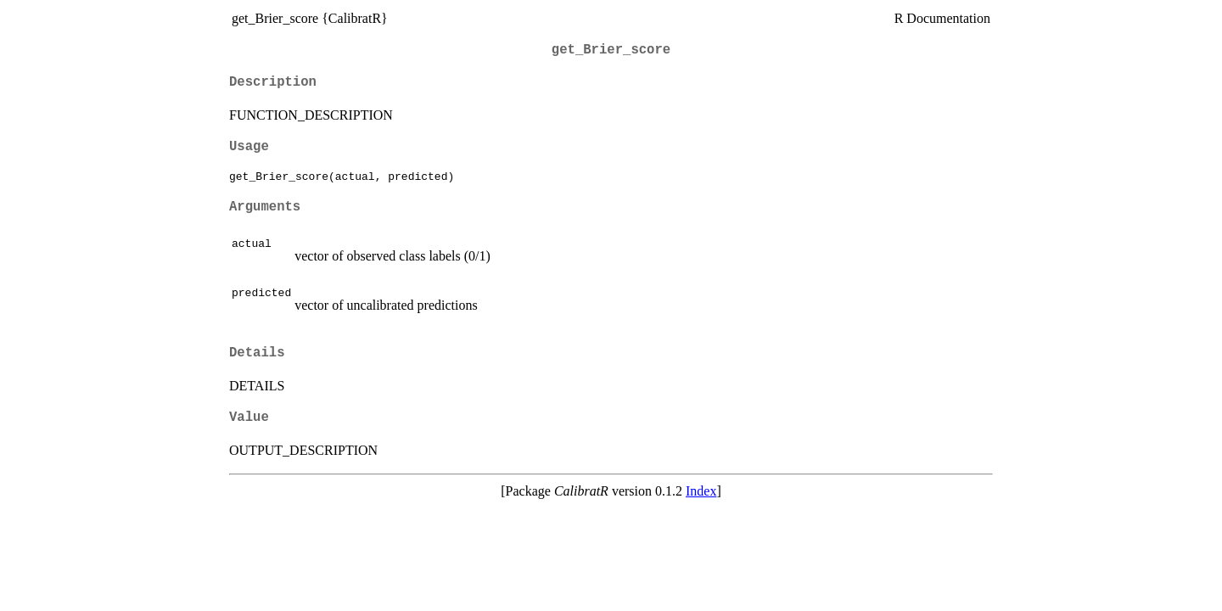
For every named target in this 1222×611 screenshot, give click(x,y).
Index (701, 491)
